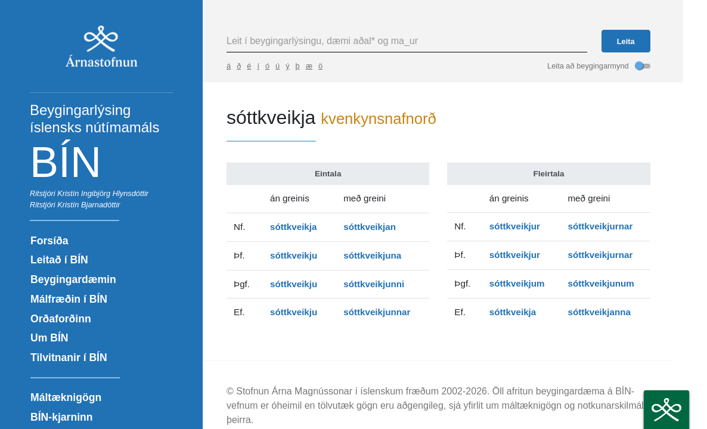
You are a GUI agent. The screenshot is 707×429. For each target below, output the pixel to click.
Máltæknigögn (65, 397)
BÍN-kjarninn (61, 417)
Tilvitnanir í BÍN (68, 357)
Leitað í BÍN (59, 260)
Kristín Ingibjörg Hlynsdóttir (102, 193)
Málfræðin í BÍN (68, 299)
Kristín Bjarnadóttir (88, 204)
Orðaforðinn (60, 319)
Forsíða (49, 241)
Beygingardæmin (73, 279)
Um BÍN (49, 338)
